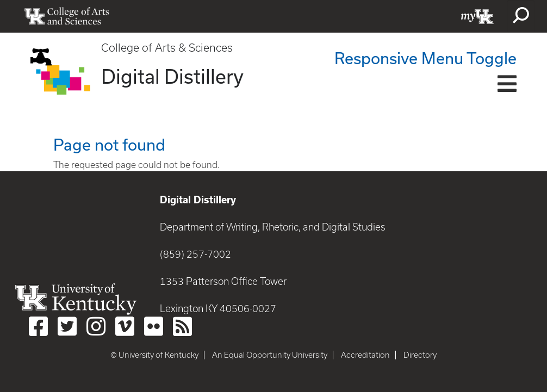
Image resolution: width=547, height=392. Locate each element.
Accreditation (365, 355)
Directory (420, 355)
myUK (477, 16)
